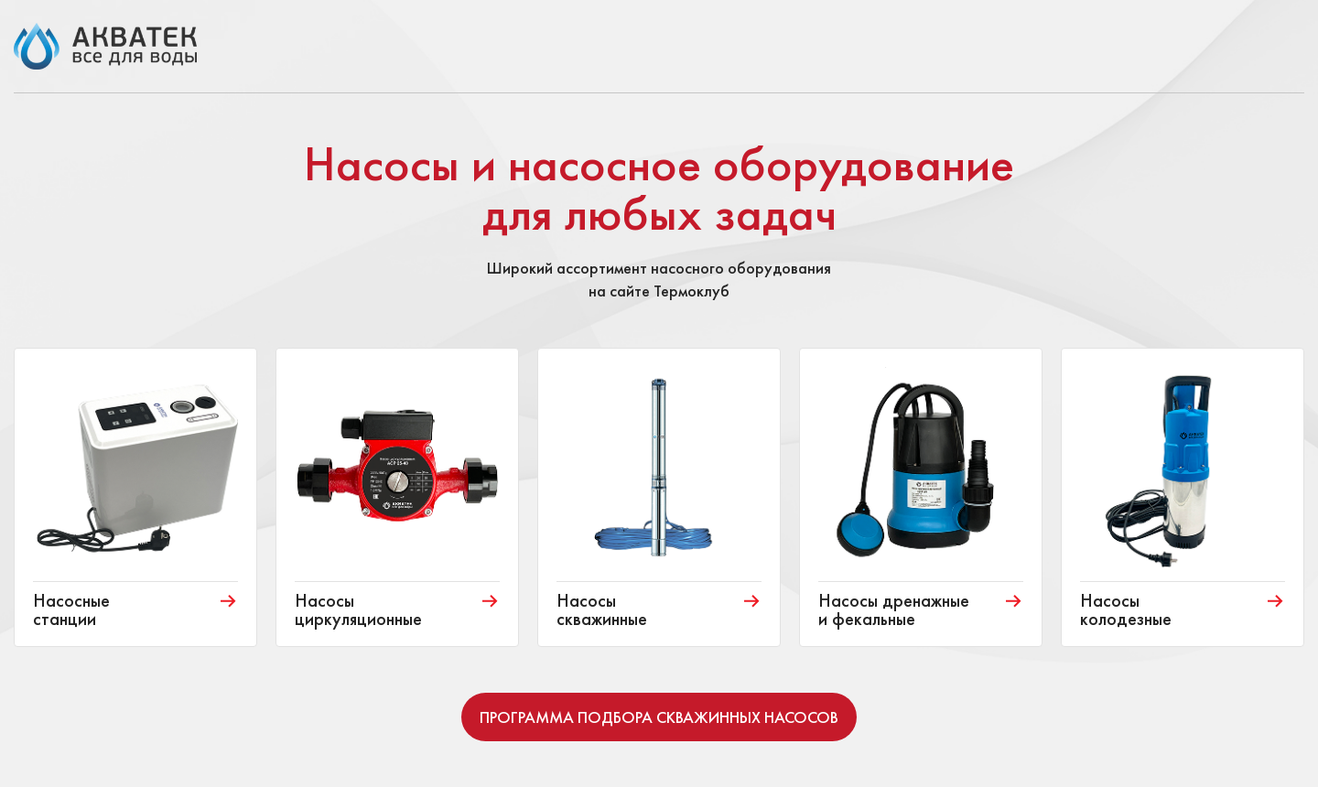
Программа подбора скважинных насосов (659, 717)
